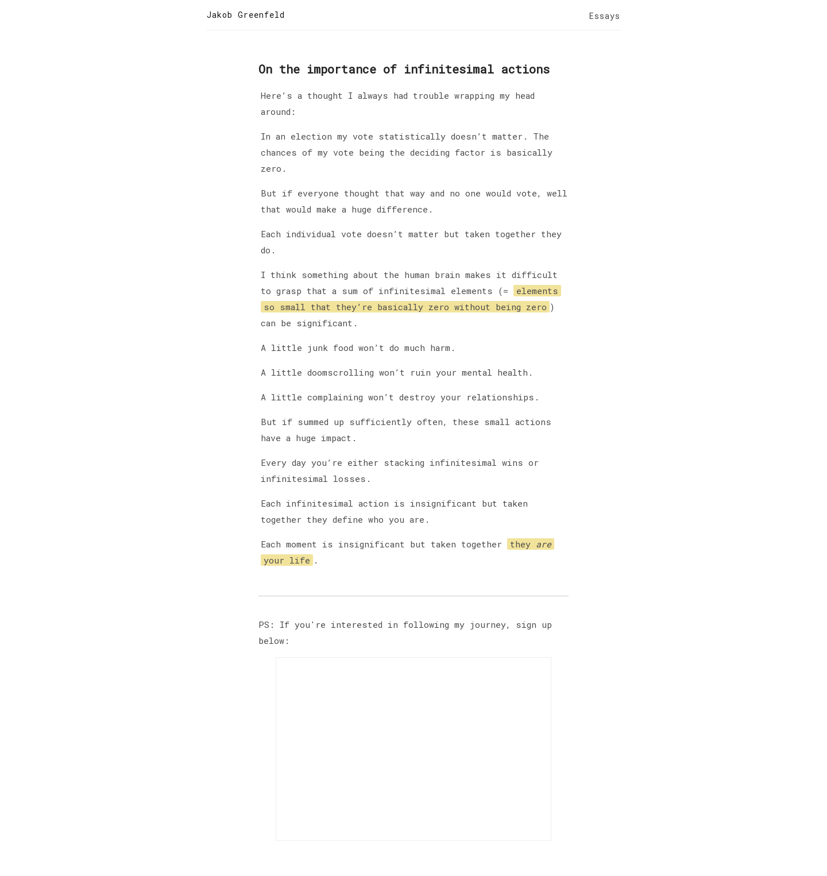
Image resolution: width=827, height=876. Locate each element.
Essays (604, 15)
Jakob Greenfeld (246, 14)
